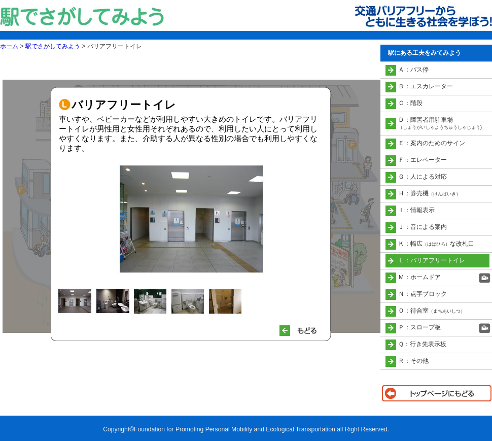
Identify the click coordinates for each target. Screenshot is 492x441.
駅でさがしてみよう (52, 46)
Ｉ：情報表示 (416, 210)
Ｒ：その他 (413, 360)
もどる (302, 330)
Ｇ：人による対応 (422, 176)
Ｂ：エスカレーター (425, 86)
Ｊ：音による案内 (422, 226)
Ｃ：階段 (410, 103)
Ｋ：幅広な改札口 (436, 243)
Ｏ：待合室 (431, 310)
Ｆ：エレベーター (422, 159)
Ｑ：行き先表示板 (422, 344)
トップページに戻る (436, 393)
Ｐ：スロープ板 (419, 327)
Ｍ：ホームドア (419, 277)
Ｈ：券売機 (429, 193)
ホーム (9, 46)
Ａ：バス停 (413, 69)
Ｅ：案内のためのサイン (431, 143)
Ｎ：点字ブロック (422, 293)
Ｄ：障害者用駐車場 (440, 123)
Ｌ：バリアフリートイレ (431, 260)
